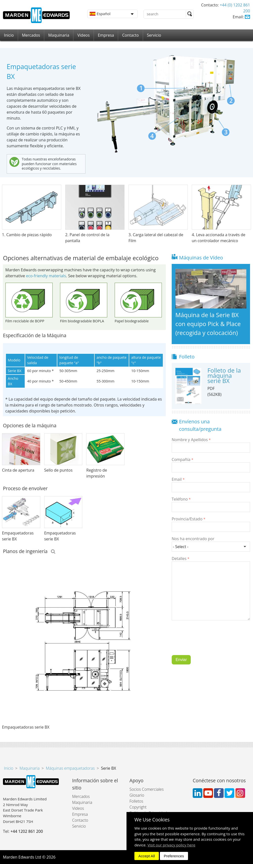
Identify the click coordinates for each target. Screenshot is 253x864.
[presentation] (209, 641)
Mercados (31, 35)
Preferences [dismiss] (174, 856)
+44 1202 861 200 (26, 831)
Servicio (154, 35)
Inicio (9, 35)
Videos (83, 35)
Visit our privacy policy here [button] (171, 844)
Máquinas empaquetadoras (70, 768)
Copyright (138, 807)
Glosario (136, 795)
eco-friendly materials (46, 276)
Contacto (130, 35)
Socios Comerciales (146, 789)
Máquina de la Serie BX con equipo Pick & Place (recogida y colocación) (208, 324)
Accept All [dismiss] (146, 856)
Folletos (136, 801)
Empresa (106, 35)
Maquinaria (58, 35)
